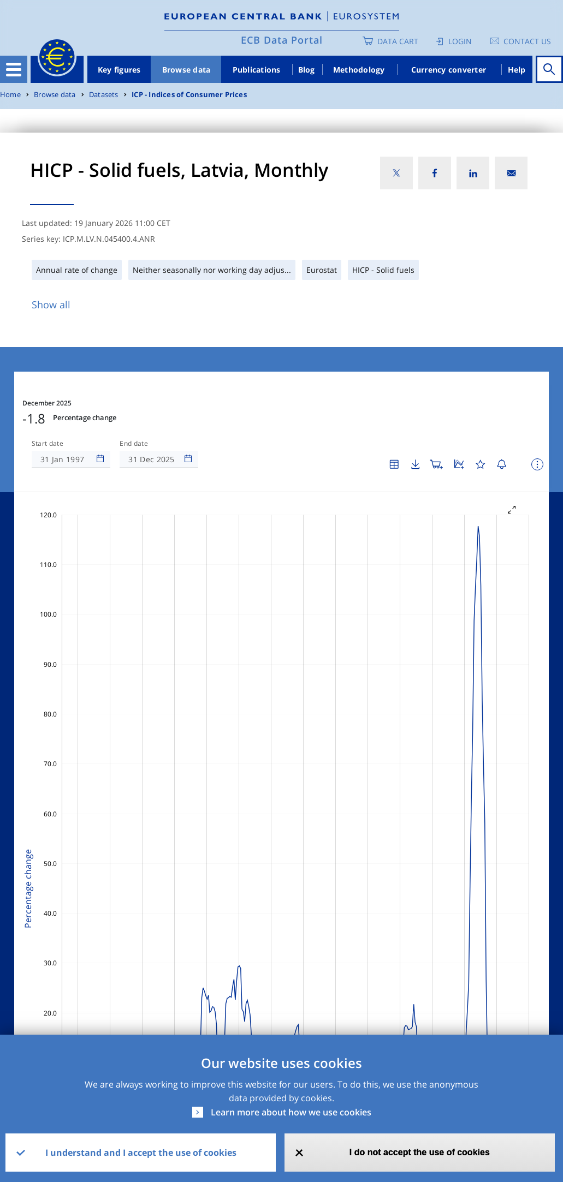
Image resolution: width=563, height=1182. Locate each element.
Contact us (527, 41)
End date (134, 443)
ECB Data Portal (282, 39)
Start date (47, 443)
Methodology (359, 69)
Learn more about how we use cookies (291, 1112)
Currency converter (449, 69)
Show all (51, 304)
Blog (306, 69)
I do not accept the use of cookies (419, 1152)
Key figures (119, 69)
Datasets (103, 94)
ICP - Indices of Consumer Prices (189, 94)
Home (10, 94)
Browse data (186, 69)
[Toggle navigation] (13, 69)
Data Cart (397, 41)
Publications (257, 69)
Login (460, 41)
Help (517, 69)
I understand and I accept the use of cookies (140, 1153)
